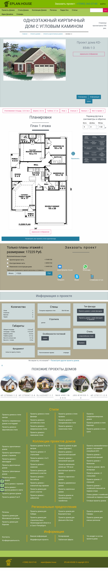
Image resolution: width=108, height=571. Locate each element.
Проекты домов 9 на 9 (11, 500)
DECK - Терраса (102, 159)
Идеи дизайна (7, 14)
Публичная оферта (65, 543)
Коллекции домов (39, 10)
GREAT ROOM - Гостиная (86, 137)
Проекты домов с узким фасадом (90, 314)
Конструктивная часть (17, 266)
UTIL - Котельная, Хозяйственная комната (100, 148)
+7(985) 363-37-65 (87, 3)
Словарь (19, 14)
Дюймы (92, 123)
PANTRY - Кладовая (86, 142)
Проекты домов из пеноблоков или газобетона (65, 501)
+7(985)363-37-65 (96, 280)
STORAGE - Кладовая (86, 153)
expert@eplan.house (65, 271)
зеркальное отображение (89, 54)
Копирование (63, 539)
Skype (76, 280)
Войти (103, 4)
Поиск (105, 10)
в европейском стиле (86, 339)
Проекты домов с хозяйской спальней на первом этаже (96, 491)
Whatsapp (86, 271)
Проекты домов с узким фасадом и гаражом (91, 322)
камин (45, 341)
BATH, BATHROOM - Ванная (94, 142)
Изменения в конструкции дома (20, 270)
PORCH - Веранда (94, 159)
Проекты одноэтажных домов (53, 34)
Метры (100, 123)
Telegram (60, 280)
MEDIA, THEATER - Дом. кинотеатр (86, 160)
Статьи (74, 10)
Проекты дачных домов (11, 497)
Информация (94, 97)
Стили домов (23, 10)
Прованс (82, 346)
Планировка (82, 97)
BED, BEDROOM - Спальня (88, 148)
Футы (85, 123)
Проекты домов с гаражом (12, 487)
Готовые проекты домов (96, 504)
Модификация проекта (39, 543)
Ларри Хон (64, 10)
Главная (24, 34)
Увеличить (75, 152)
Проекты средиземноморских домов (95, 420)
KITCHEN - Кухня (102, 137)
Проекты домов (8, 10)
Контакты (6, 540)
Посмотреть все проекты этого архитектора (40, 242)
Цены (89, 101)
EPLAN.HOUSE (17, 4)
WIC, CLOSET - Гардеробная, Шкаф (102, 154)
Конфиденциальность (11, 544)
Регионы (53, 10)
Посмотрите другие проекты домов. (65, 364)
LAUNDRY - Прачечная (94, 153)
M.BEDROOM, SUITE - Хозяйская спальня (102, 143)
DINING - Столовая (94, 137)
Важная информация (38, 539)
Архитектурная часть (16, 263)
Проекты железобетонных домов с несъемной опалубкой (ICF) (97, 451)
